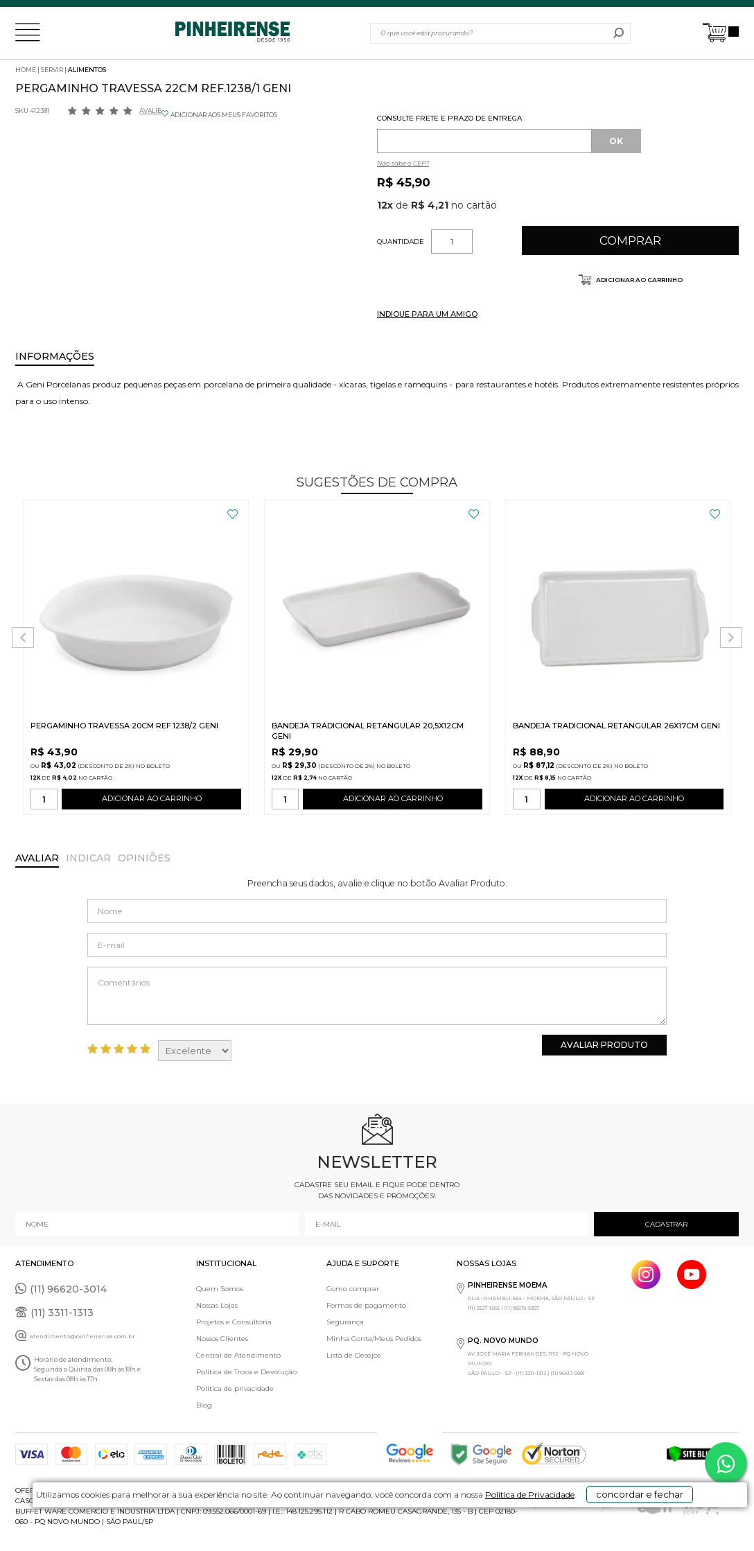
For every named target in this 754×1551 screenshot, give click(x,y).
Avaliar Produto (604, 1045)
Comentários (377, 996)
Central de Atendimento (238, 1355)
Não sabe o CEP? (403, 163)
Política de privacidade (235, 1388)
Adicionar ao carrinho (639, 279)
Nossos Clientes (222, 1338)
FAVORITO (232, 514)
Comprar (630, 240)
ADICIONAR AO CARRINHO (151, 801)
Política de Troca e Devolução (246, 1371)
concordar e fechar (616, 1526)
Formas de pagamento (366, 1305)
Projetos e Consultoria (234, 1321)
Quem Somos (219, 1288)
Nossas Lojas (217, 1305)
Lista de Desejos (353, 1355)
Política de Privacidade (471, 1531)
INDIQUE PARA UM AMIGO (427, 314)
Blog (204, 1405)
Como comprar (352, 1288)
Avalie (150, 110)
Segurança (345, 1321)
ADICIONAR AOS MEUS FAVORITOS (223, 115)
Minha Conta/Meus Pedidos (373, 1338)
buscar (618, 33)
